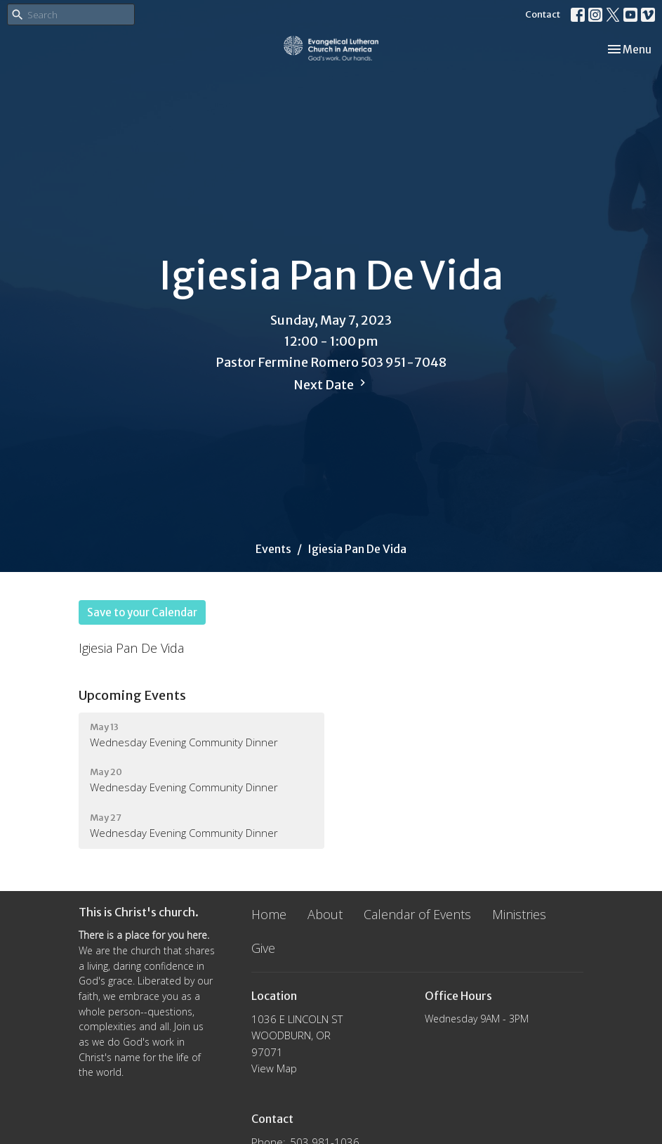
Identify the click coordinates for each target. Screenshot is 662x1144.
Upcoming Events (132, 695)
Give (263, 948)
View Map (274, 1068)
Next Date (331, 384)
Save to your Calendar (142, 612)
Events (273, 549)
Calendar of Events (417, 914)
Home (268, 914)
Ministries (519, 914)
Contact (542, 14)
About (325, 914)
